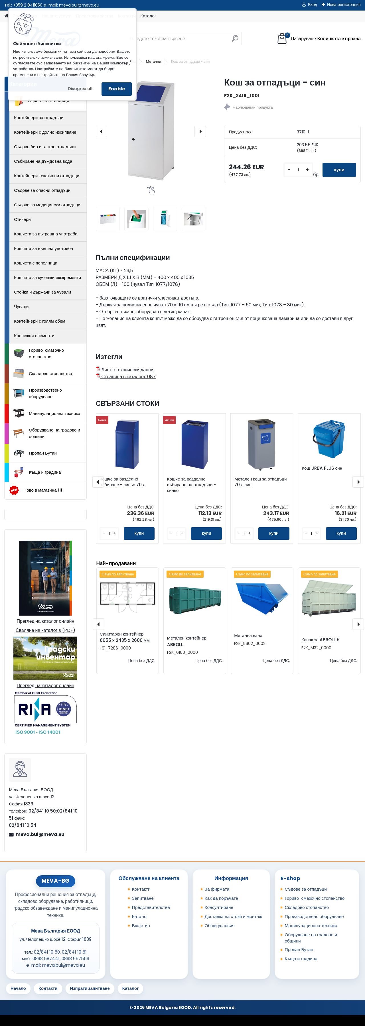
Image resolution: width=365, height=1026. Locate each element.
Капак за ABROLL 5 (320, 640)
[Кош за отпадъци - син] (151, 131)
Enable (116, 88)
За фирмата (217, 889)
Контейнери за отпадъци (39, 118)
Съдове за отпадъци (41, 101)
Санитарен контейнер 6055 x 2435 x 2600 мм (125, 637)
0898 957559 (75, 959)
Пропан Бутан (35, 453)
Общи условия (220, 926)
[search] (235, 40)
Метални (153, 61)
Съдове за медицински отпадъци (47, 205)
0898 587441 (46, 959)
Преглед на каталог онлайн (45, 621)
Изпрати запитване (90, 988)
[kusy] (298, 170)
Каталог (148, 16)
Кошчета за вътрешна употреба (45, 234)
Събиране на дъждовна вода (43, 161)
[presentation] (101, 131)
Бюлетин (141, 926)
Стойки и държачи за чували (42, 292)
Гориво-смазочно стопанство (38, 353)
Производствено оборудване (37, 393)
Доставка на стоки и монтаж (233, 916)
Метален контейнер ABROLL (186, 641)
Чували (21, 307)
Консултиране (219, 907)
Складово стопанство (42, 373)
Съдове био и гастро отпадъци (45, 147)
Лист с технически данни (124, 370)
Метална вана (248, 635)
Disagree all (80, 88)
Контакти (141, 889)
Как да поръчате (221, 898)
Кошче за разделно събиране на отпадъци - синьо (191, 484)
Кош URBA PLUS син (322, 468)
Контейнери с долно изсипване (45, 132)
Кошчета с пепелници (35, 263)
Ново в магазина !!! (35, 490)
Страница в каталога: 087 (126, 376)
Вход (312, 4)
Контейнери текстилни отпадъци (46, 176)
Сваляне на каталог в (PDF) (45, 630)
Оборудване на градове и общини (46, 433)
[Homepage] (6, 16)
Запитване (143, 898)
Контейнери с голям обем (39, 321)
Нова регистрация (344, 4)
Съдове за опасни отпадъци (42, 190)
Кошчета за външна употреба (43, 248)
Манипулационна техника (46, 413)
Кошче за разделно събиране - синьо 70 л (122, 482)
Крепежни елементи (34, 336)
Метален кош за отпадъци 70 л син (260, 482)
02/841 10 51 (74, 952)
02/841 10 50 (47, 952)
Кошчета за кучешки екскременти (47, 277)
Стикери (22, 219)
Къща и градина (37, 472)
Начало (18, 988)
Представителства (151, 907)
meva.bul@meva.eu (79, 5)
